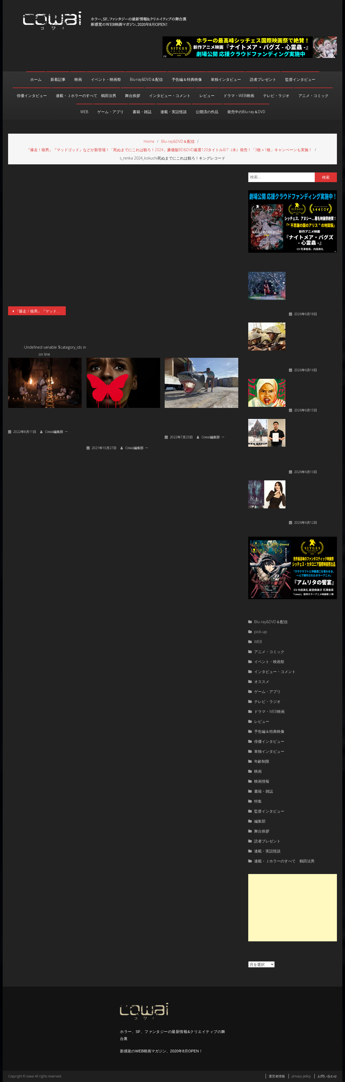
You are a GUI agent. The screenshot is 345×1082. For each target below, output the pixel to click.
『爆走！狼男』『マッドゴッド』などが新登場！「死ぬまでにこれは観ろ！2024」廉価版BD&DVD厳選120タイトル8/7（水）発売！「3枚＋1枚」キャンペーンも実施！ (40, 311)
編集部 (259, 821)
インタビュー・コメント (170, 95)
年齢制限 (261, 761)
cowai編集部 (54, 431)
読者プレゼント (263, 79)
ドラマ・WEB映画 (238, 95)
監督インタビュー (300, 79)
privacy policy (301, 1076)
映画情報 (261, 781)
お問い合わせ (327, 1076)
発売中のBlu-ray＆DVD (246, 112)
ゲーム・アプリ (110, 112)
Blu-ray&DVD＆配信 (146, 79)
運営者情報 (277, 1076)
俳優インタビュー (32, 95)
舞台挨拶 (132, 95)
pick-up (260, 631)
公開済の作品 (207, 112)
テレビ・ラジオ (276, 95)
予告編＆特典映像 (187, 79)
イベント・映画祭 (106, 79)
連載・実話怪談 (173, 112)
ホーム (36, 79)
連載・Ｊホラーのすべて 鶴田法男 (86, 95)
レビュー (207, 95)
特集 (258, 801)
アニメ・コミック (313, 95)
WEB (84, 112)
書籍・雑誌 (142, 112)
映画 (78, 79)
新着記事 (57, 79)
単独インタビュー (226, 79)
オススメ (261, 681)
